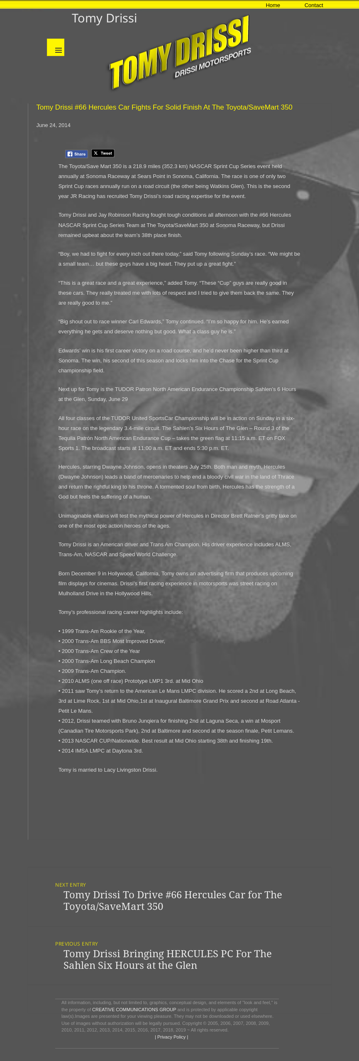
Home (273, 5)
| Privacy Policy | (171, 1036)
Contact (314, 5)
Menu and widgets (55, 47)
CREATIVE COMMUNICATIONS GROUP (134, 1009)
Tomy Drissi (104, 18)
